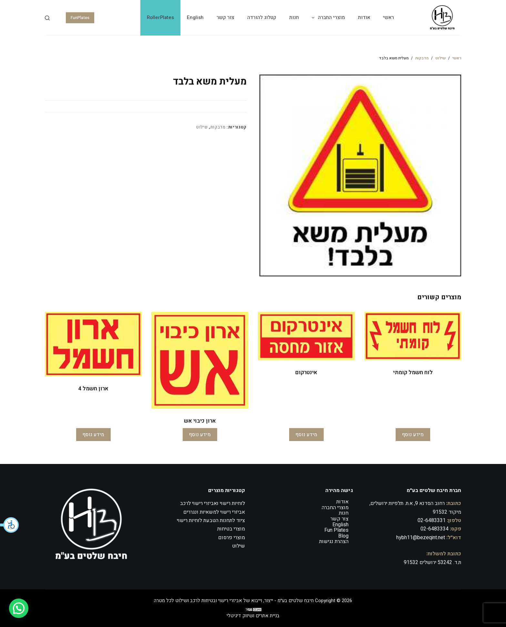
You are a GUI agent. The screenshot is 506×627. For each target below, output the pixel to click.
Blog (343, 536)
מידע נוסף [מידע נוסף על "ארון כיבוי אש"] (200, 434)
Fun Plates (336, 530)
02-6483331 (432, 520)
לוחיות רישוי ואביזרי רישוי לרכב (212, 503)
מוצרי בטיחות (231, 529)
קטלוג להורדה (261, 17)
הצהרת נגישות (334, 541)
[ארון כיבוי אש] (199, 360)
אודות (364, 17)
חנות (294, 17)
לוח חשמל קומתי (413, 372)
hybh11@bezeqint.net (420, 537)
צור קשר (225, 17)
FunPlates (80, 18)
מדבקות (218, 127)
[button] (9, 525)
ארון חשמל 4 (93, 389)
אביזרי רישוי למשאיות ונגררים (214, 512)
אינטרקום (306, 372)
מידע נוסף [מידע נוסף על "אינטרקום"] (306, 434)
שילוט (201, 127)
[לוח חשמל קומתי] (412, 336)
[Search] (47, 17)
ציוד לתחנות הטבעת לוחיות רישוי (211, 520)
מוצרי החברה (327, 18)
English (195, 17)
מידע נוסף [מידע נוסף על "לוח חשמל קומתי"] (413, 434)
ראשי (388, 17)
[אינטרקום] (306, 336)
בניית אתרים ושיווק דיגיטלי (253, 615)
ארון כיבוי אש (200, 421)
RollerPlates (160, 17)
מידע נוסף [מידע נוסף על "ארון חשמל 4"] (93, 434)
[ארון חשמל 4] (93, 344)
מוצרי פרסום (231, 537)
